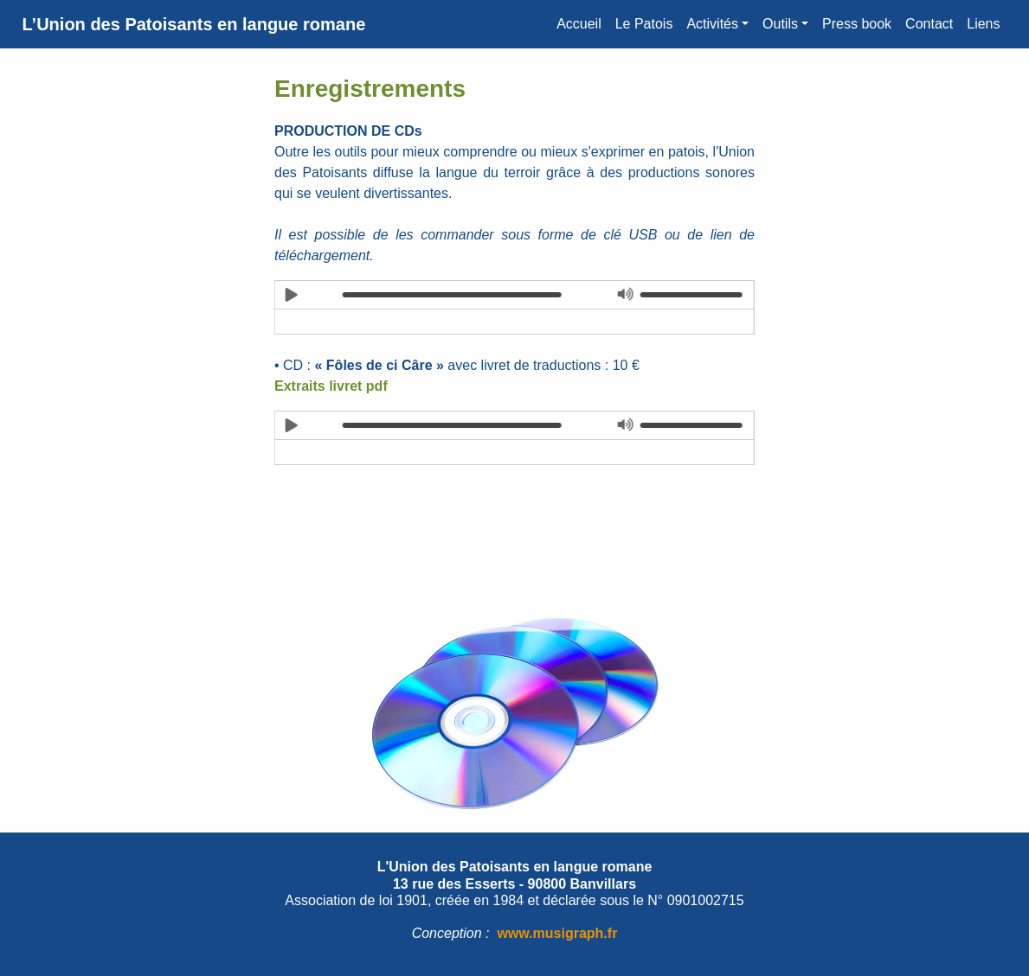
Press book (856, 23)
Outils (780, 23)
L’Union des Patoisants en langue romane (194, 24)
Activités (712, 23)
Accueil (578, 23)
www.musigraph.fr (557, 933)
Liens (983, 23)
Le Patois (644, 23)
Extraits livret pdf (331, 386)
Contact (929, 23)
